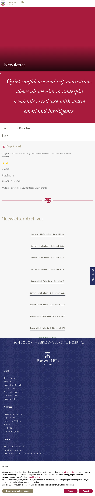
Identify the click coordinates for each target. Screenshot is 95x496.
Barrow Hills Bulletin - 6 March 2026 (47, 281)
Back (5, 135)
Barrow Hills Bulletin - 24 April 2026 (47, 234)
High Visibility (37, 453)
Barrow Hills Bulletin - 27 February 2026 (47, 293)
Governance (10, 388)
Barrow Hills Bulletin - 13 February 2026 (47, 304)
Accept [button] (86, 491)
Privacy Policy (10, 399)
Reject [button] (70, 491)
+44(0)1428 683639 (14, 446)
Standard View (22, 453)
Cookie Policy (10, 395)
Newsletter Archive (13, 392)
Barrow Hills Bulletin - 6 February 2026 (47, 316)
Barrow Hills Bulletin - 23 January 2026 (47, 328)
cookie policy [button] (34, 477)
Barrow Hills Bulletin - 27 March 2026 (47, 246)
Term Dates (9, 378)
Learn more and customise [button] (17, 491)
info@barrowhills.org (14, 450)
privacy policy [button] (69, 472)
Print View (9, 453)
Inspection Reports (13, 385)
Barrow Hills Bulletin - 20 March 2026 (47, 257)
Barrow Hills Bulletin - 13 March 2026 (47, 269)
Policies (8, 381)
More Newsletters (47, 337)
